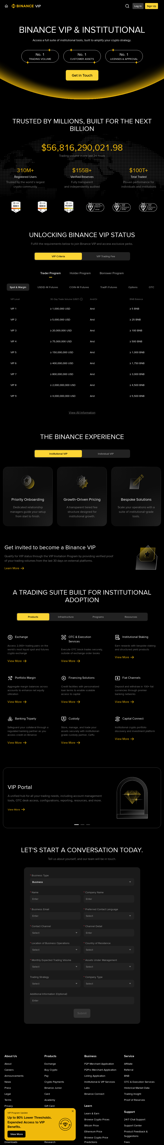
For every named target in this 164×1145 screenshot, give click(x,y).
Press (7, 1087)
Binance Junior (53, 1087)
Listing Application (94, 1075)
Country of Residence (97, 943)
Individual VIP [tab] (106, 453)
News (7, 1081)
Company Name (94, 892)
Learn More (14, 568)
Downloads (10, 1142)
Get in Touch (82, 75)
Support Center (133, 1125)
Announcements (14, 1075)
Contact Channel (40, 926)
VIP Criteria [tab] (58, 256)
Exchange (50, 1063)
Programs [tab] (98, 617)
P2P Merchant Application (99, 1063)
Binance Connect (94, 1094)
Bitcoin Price (91, 1125)
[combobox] (82, 882)
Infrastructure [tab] (66, 617)
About (7, 1063)
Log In (138, 6)
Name (34, 892)
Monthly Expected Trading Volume (50, 960)
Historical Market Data (136, 1087)
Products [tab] (33, 617)
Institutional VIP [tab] (58, 453)
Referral (128, 1069)
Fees (127, 1142)
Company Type (93, 977)
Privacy (8, 1106)
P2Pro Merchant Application (100, 1069)
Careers (9, 1069)
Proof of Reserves (134, 1100)
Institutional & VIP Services (99, 1081)
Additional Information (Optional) (48, 994)
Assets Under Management (100, 960)
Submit (82, 1013)
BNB (126, 1075)
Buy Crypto (50, 1069)
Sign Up (151, 6)
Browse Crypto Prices (96, 1119)
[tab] (50, 273)
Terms (7, 1100)
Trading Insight (132, 1094)
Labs (87, 1087)
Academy (49, 1100)
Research (49, 1142)
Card (47, 1094)
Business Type (39, 875)
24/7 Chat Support (134, 1119)
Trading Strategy (39, 977)
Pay (46, 1075)
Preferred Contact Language (101, 909)
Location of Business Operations (50, 943)
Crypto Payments (54, 1081)
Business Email (39, 909)
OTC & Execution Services (139, 1081)
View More (17, 661)
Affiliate (128, 1063)
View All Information (82, 413)
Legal (7, 1094)
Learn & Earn (91, 1113)
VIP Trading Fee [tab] (106, 256)
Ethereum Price (93, 1131)
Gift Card (49, 1106)
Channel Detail (93, 926)
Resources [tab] (131, 617)
